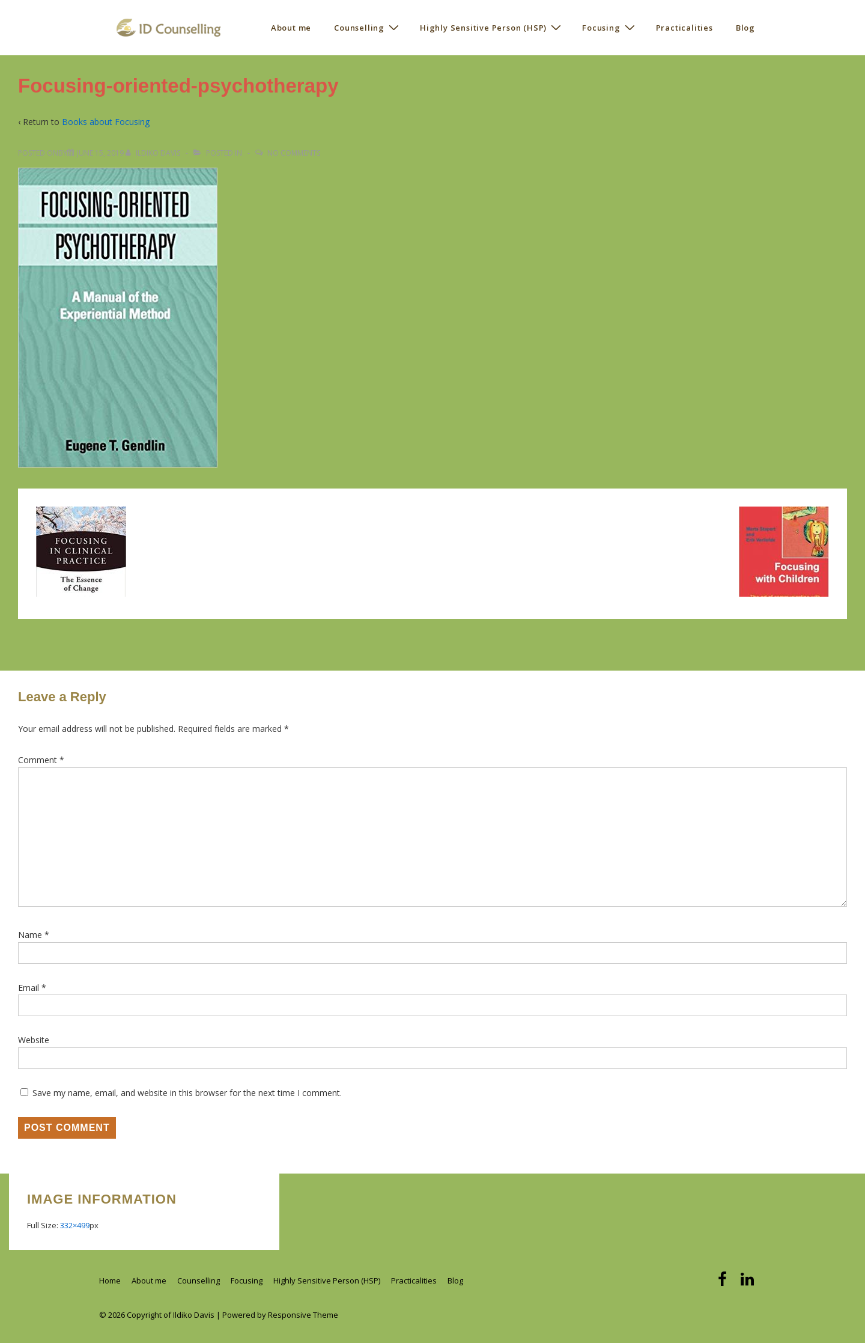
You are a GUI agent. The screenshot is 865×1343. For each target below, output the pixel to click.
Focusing (609, 27)
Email (28, 987)
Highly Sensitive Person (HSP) (492, 27)
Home (110, 1280)
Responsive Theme (303, 1314)
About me (291, 27)
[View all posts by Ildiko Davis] (154, 153)
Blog (745, 27)
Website (33, 1040)
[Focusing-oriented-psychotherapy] (100, 153)
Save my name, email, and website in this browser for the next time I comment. (187, 1092)
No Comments (293, 153)
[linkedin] (749, 1283)
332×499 (75, 1225)
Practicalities (684, 27)
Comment (41, 760)
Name (30, 934)
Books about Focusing (106, 121)
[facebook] (725, 1283)
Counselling (368, 27)
